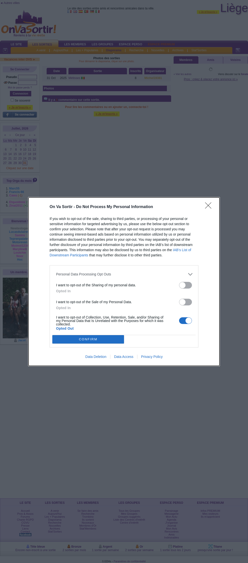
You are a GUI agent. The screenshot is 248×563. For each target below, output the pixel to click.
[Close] (210, 207)
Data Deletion (95, 357)
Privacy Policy (152, 357)
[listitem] (124, 274)
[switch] (185, 285)
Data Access (123, 357)
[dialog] (124, 281)
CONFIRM (88, 339)
